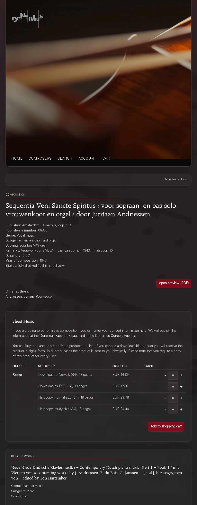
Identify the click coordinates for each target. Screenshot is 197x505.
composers (40, 159)
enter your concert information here (119, 331)
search (65, 159)
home (17, 159)
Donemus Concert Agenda (115, 336)
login (184, 179)
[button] (173, 283)
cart (107, 159)
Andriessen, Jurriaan (20, 297)
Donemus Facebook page (59, 336)
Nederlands (171, 179)
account (87, 159)
